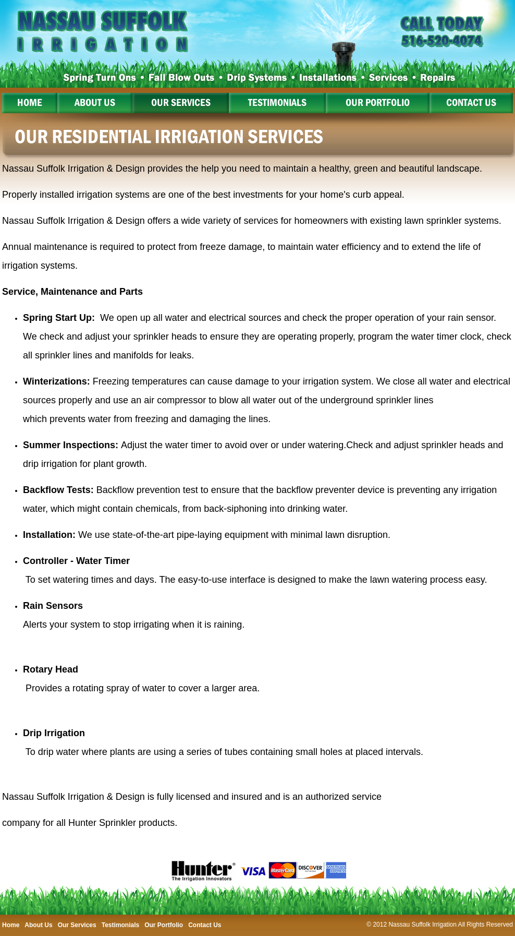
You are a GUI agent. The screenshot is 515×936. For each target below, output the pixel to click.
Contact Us (471, 102)
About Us (95, 102)
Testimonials (277, 102)
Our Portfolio (378, 102)
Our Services (181, 102)
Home (29, 102)
